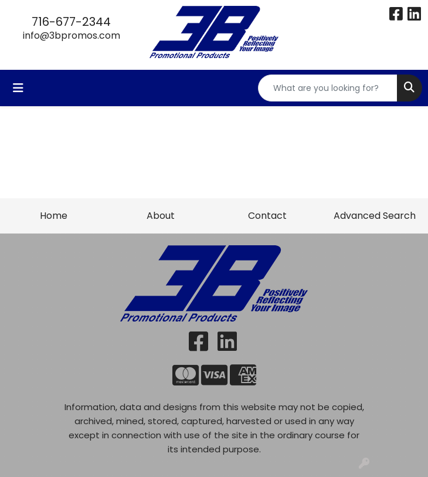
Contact (267, 215)
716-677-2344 (71, 21)
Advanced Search (375, 215)
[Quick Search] (328, 88)
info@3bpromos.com (71, 35)
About (161, 215)
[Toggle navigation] (18, 88)
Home (53, 215)
